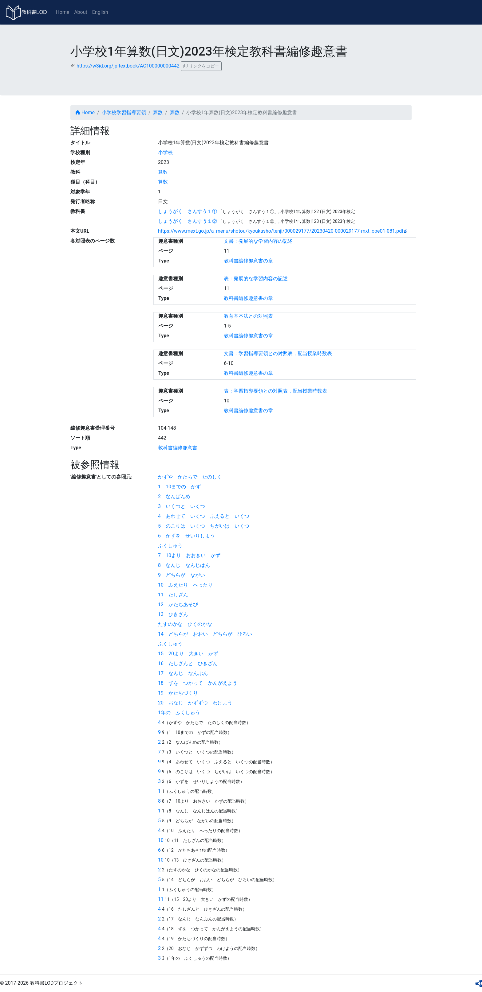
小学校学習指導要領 (124, 112)
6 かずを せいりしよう (186, 536)
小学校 (165, 152)
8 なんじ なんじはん (184, 565)
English (100, 12)
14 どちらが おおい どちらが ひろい (205, 634)
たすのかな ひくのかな (185, 624)
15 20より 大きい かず (188, 654)
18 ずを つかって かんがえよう (197, 683)
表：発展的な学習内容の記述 (256, 278)
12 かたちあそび (178, 604)
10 (161, 840)
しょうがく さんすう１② (187, 221)
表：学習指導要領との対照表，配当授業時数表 (275, 391)
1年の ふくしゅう (179, 712)
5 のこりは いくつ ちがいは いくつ (203, 526)
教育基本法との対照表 (248, 316)
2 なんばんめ (174, 496)
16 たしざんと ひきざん (188, 663)
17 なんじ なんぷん (183, 673)
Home (62, 12)
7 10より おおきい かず (189, 555)
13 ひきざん (173, 614)
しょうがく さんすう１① (187, 211)
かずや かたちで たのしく (190, 477)
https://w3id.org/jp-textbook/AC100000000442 (128, 66)
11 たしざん (173, 595)
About (80, 12)
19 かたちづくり (178, 693)
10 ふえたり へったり (185, 585)
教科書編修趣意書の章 (248, 261)
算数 (158, 112)
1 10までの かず (179, 487)
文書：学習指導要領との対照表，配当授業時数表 (278, 353)
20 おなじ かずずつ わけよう (195, 703)
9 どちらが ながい (181, 575)
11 (161, 899)
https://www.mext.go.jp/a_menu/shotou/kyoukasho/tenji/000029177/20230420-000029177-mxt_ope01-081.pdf (281, 231)
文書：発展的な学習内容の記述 (258, 241)
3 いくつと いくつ (181, 506)
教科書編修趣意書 (177, 448)
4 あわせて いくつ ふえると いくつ (203, 516)
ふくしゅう (170, 545)
